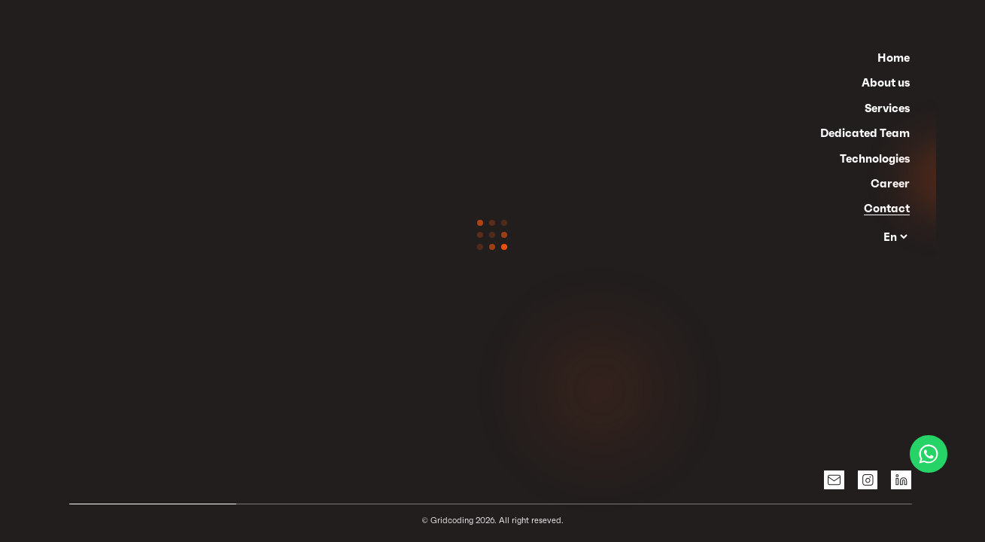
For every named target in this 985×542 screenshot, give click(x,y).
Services (887, 108)
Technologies (875, 158)
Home (893, 57)
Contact (887, 208)
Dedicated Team (865, 133)
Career (890, 183)
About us (886, 82)
